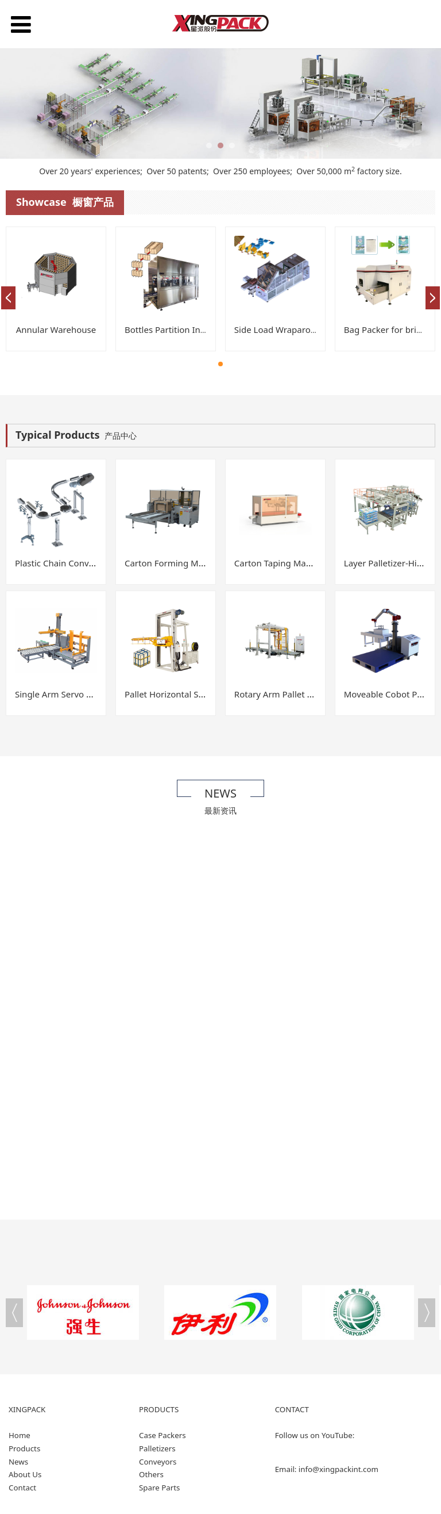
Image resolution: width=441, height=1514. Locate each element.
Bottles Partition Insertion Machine (195, 329)
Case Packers (162, 1435)
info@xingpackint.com (338, 1469)
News (18, 1461)
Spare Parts (159, 1487)
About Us (25, 1474)
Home (19, 1435)
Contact (22, 1487)
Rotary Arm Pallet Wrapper (288, 694)
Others (151, 1474)
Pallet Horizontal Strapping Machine (197, 694)
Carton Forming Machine (175, 563)
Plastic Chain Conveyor (61, 563)
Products (24, 1448)
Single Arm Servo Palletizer (69, 694)
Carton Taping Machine (281, 563)
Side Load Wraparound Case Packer (305, 329)
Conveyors (157, 1461)
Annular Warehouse (56, 329)
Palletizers (157, 1448)
